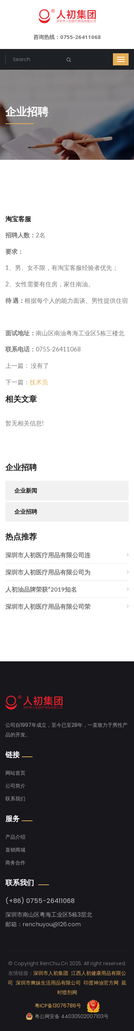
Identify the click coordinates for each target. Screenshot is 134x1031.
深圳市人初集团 (50, 973)
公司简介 (15, 785)
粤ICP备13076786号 (58, 1005)
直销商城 (15, 849)
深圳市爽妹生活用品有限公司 (48, 982)
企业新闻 (25, 491)
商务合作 (15, 862)
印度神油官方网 (101, 982)
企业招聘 (25, 512)
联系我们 (15, 798)
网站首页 (15, 772)
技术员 (39, 382)
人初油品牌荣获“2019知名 (41, 589)
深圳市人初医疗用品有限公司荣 (47, 606)
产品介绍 (15, 836)
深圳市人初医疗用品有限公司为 (47, 572)
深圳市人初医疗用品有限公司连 (47, 555)
